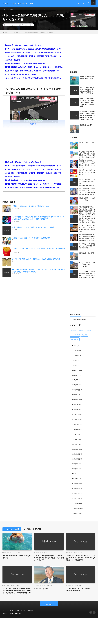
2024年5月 (75, 426)
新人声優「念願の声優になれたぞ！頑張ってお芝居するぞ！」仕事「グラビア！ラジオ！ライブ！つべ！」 (87, 157)
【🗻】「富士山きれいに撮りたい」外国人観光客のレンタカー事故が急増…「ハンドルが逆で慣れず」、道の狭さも (33, 73)
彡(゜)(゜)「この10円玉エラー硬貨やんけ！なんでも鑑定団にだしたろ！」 (38, 261)
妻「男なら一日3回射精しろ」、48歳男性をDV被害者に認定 (87, 248)
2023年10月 (75, 460)
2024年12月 (75, 391)
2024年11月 (75, 396)
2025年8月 (75, 352)
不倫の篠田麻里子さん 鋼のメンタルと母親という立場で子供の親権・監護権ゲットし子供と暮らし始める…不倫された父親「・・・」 (87, 212)
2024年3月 (75, 435)
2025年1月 (75, 387)
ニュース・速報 (17, 27)
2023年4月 (75, 489)
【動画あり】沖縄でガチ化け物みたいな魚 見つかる (22, 47)
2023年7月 (75, 475)
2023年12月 (75, 450)
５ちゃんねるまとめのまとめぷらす (23, 619)
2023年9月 (75, 465)
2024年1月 (75, 445)
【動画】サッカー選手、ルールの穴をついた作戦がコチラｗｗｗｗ (35, 240)
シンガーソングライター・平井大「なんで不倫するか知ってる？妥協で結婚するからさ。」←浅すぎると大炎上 (33, 80)
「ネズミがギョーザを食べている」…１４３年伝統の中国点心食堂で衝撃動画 (87, 230)
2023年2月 (75, 499)
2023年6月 (75, 479)
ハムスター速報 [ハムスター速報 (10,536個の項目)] (75, 337)
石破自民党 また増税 (12, 62)
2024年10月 (75, 401)
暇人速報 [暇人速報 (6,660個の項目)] (84, 337)
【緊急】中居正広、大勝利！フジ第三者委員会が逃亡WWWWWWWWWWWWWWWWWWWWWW (87, 185)
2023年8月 (75, 470)
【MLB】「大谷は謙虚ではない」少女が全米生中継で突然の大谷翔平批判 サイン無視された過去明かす (33, 51)
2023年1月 (75, 504)
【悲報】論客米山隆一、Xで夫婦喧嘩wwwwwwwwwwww (24, 66)
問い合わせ (11, 9)
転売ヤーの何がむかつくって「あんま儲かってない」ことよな (87, 266)
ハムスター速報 (28, 27)
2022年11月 (75, 514)
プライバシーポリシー (8, 621)
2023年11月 (75, 455)
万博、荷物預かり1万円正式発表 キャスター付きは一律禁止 (33, 229)
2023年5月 (75, 484)
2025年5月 (75, 367)
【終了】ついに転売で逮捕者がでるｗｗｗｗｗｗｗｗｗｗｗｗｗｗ (87, 174)
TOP (3, 9)
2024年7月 (75, 416)
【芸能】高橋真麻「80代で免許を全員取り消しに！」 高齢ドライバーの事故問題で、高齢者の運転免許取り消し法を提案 (33, 69)
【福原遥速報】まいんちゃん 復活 (87, 201)
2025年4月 (75, 372)
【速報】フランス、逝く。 (86, 146)
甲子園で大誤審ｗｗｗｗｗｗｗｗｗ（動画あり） (21, 77)
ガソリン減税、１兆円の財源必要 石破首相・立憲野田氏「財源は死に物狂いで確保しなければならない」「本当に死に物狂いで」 (33, 58)
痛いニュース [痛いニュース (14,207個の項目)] (74, 341)
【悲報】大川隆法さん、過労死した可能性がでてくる (30, 208)
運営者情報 (19, 621)
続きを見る (34, 126)
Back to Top (49, 612)
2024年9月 (75, 406)
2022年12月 (75, 509)
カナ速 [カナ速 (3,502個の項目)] (89, 333)
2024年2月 (75, 440)
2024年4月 (75, 431)
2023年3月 (75, 494)
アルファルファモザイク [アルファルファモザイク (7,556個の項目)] (78, 333)
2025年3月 (75, 377)
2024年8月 (75, 411)
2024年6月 (75, 421)
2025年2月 (75, 382)
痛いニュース (47, 553)
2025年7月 (75, 357)
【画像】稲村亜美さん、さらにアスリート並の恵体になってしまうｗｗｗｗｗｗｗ (87, 166)
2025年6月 (75, 362)
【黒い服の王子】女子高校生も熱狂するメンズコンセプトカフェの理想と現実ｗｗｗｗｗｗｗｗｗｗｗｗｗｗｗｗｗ (87, 194)
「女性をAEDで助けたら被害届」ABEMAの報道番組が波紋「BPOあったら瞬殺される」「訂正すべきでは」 (87, 222)
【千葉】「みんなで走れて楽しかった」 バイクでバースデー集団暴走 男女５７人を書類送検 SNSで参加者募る (33, 55)
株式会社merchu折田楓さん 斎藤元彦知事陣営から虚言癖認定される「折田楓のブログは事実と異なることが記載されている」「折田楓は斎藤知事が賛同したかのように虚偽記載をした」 (87, 240)
